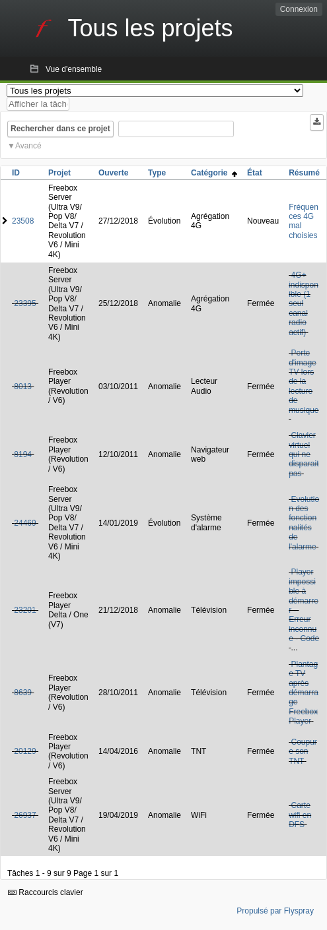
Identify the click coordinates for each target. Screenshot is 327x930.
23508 (23, 221)
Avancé (28, 145)
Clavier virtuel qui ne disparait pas (303, 454)
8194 (23, 454)
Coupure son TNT (303, 751)
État (254, 172)
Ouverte (113, 172)
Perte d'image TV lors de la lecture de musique (303, 381)
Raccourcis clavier (45, 892)
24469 (25, 523)
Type (157, 172)
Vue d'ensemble (74, 69)
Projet (59, 172)
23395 (25, 303)
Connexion (299, 9)
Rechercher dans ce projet (60, 128)
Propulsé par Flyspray (275, 910)
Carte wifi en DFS (300, 815)
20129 (25, 751)
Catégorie (214, 172)
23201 (25, 610)
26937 (25, 815)
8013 (23, 386)
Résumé (304, 172)
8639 (23, 692)
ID (16, 172)
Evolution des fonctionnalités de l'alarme (304, 523)
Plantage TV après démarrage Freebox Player (303, 693)
